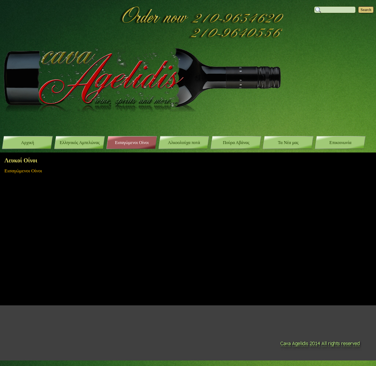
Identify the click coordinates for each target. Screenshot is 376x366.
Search (366, 10)
